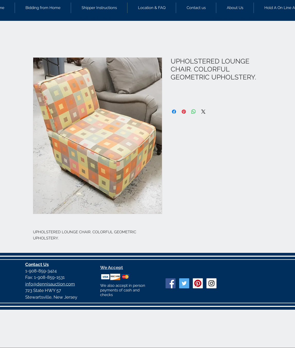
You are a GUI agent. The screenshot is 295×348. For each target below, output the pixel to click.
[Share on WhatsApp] (193, 112)
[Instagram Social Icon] (211, 283)
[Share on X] (203, 112)
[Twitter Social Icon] (184, 283)
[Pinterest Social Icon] (198, 283)
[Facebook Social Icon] (171, 283)
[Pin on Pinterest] (184, 112)
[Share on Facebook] (174, 112)
